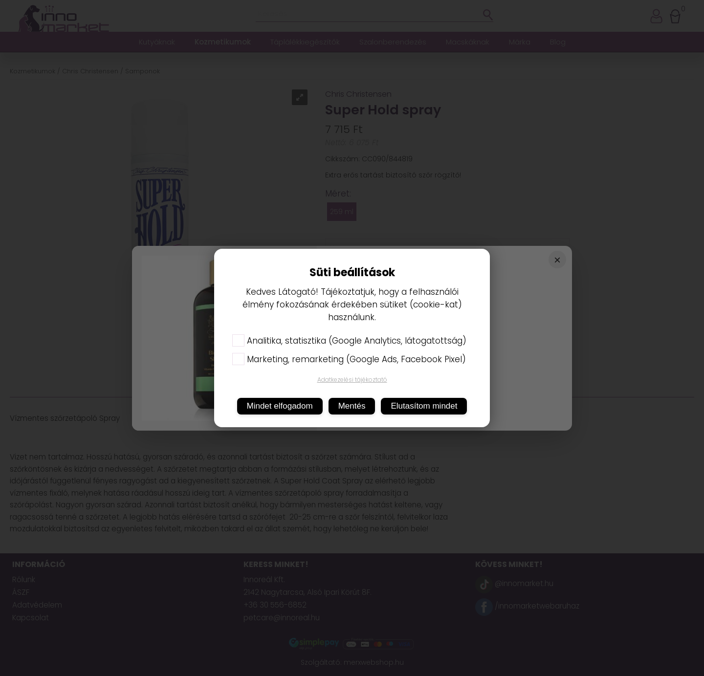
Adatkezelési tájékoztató (352, 379)
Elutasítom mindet (424, 406)
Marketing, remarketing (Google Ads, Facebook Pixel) (349, 359)
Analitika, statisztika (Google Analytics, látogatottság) (349, 340)
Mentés (352, 406)
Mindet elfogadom (280, 406)
